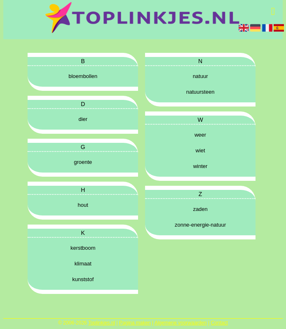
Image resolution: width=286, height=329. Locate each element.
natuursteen (200, 92)
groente (83, 162)
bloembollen (82, 76)
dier (82, 119)
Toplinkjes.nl (101, 323)
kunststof (83, 279)
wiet (200, 150)
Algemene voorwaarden (181, 323)
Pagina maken (135, 323)
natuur (200, 76)
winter (200, 166)
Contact (219, 323)
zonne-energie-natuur (200, 225)
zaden (200, 209)
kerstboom (83, 248)
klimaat (83, 263)
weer (200, 135)
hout (83, 205)
